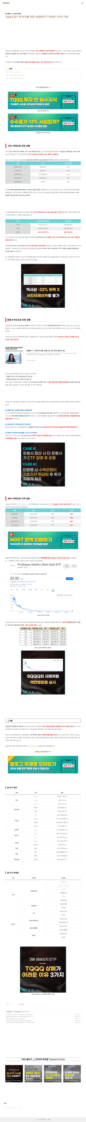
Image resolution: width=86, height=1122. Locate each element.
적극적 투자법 (17, 1011)
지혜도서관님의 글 (32, 746)
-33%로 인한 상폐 (14, 72)
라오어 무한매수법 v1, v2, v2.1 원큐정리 (15, 1018)
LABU (36, 833)
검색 (20, 1107)
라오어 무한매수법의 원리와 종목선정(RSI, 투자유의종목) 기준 (19, 1022)
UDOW (36, 796)
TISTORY (43, 1119)
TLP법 (63, 889)
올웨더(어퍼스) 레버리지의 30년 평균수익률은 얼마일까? (18, 1016)
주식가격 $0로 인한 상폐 (16, 78)
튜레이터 (6, 3)
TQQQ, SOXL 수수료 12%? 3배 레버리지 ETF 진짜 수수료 (19, 1014)
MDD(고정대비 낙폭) (22, 504)
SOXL (36, 830)
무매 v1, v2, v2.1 (63, 885)
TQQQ (36, 804)
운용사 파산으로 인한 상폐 (17, 75)
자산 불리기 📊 (10, 1011)
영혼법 (63, 896)
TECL (35, 815)
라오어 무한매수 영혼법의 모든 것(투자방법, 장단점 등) (18, 1020)
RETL (35, 841)
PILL (35, 837)
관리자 (48, 1119)
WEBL (36, 819)
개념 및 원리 (63, 882)
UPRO (36, 800)
